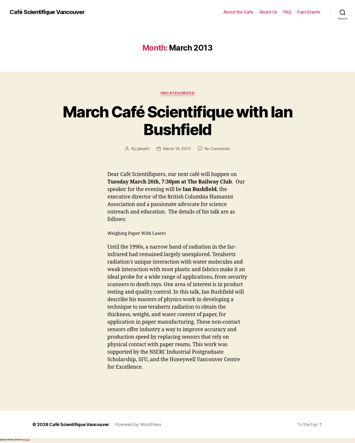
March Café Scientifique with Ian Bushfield (177, 120)
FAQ (287, 12)
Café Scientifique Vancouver (47, 12)
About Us (268, 12)
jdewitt (143, 148)
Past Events (308, 12)
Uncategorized (177, 93)
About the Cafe (238, 12)
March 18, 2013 (177, 148)
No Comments (217, 148)
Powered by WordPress (138, 424)
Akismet (27, 439)
